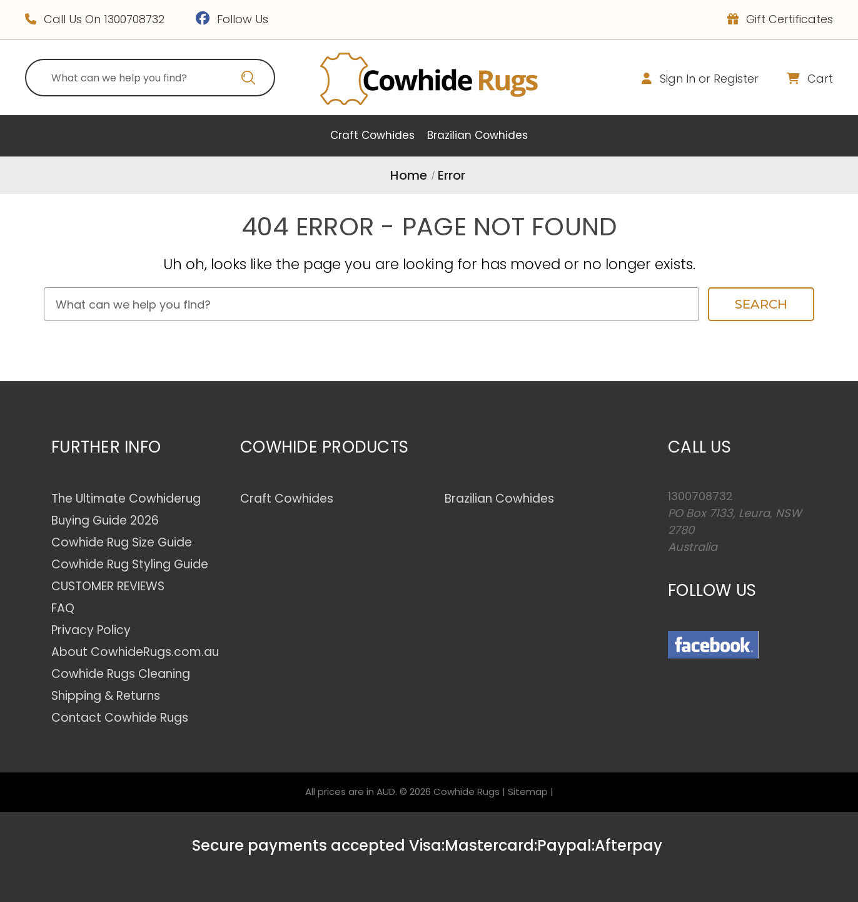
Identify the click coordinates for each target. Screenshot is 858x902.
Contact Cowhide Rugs (119, 717)
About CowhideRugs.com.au (135, 651)
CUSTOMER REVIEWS (107, 586)
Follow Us (232, 19)
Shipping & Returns (105, 695)
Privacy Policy (91, 630)
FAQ (62, 608)
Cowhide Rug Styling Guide (129, 564)
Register (736, 78)
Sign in (677, 78)
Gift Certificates (780, 19)
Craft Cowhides (372, 135)
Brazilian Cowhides (477, 135)
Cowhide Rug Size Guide (121, 542)
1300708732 (134, 19)
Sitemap (528, 791)
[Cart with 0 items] (797, 78)
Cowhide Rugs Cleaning (120, 673)
